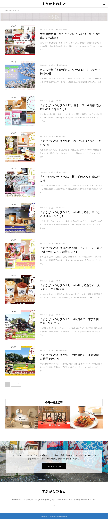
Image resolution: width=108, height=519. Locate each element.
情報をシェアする (54, 466)
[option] (21, 417)
